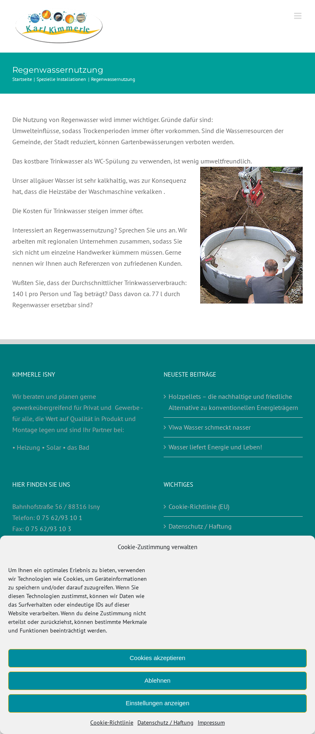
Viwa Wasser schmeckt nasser (210, 427)
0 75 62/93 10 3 (48, 529)
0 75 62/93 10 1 (59, 517)
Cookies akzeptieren (157, 657)
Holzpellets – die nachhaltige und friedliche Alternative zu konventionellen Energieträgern (233, 402)
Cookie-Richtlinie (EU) (199, 506)
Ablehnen (157, 680)
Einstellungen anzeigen (157, 702)
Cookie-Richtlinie (111, 722)
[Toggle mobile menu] (298, 16)
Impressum (211, 722)
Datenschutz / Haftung (165, 722)
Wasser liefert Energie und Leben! (215, 447)
